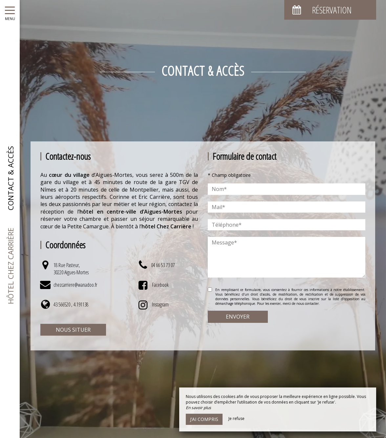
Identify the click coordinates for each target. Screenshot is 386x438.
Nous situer (73, 329)
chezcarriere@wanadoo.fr (75, 284)
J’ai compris (204, 419)
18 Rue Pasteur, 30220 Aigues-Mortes (71, 268)
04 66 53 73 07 (163, 265)
